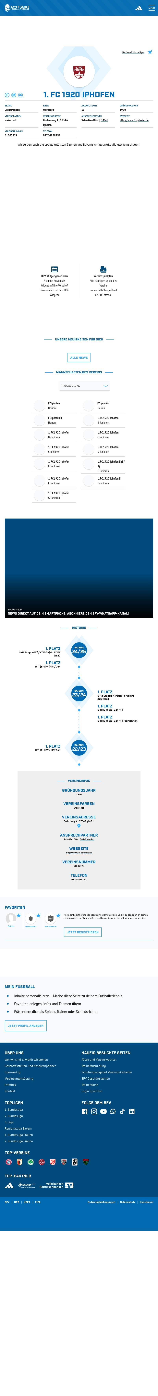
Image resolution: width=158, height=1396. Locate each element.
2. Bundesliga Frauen (19, 1306)
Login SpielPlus (92, 1256)
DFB (16, 1367)
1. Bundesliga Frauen (19, 1300)
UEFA (27, 1367)
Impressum (146, 1367)
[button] (7, 95)
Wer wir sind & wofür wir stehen (26, 1225)
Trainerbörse (89, 1250)
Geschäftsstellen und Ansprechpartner (30, 1231)
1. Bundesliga (14, 1275)
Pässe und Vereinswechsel (98, 1225)
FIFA (38, 1367)
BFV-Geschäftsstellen (95, 1244)
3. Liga (9, 1287)
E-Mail (104, 120)
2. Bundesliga (14, 1281)
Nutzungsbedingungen (101, 1367)
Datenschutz (127, 1367)
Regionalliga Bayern (18, 1294)
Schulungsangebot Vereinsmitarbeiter (106, 1237)
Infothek (10, 1250)
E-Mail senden (87, 1004)
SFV (7, 1367)
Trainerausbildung (93, 1231)
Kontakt (10, 1256)
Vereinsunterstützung (19, 1244)
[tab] (65, 228)
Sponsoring (12, 1237)
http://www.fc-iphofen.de (134, 120)
